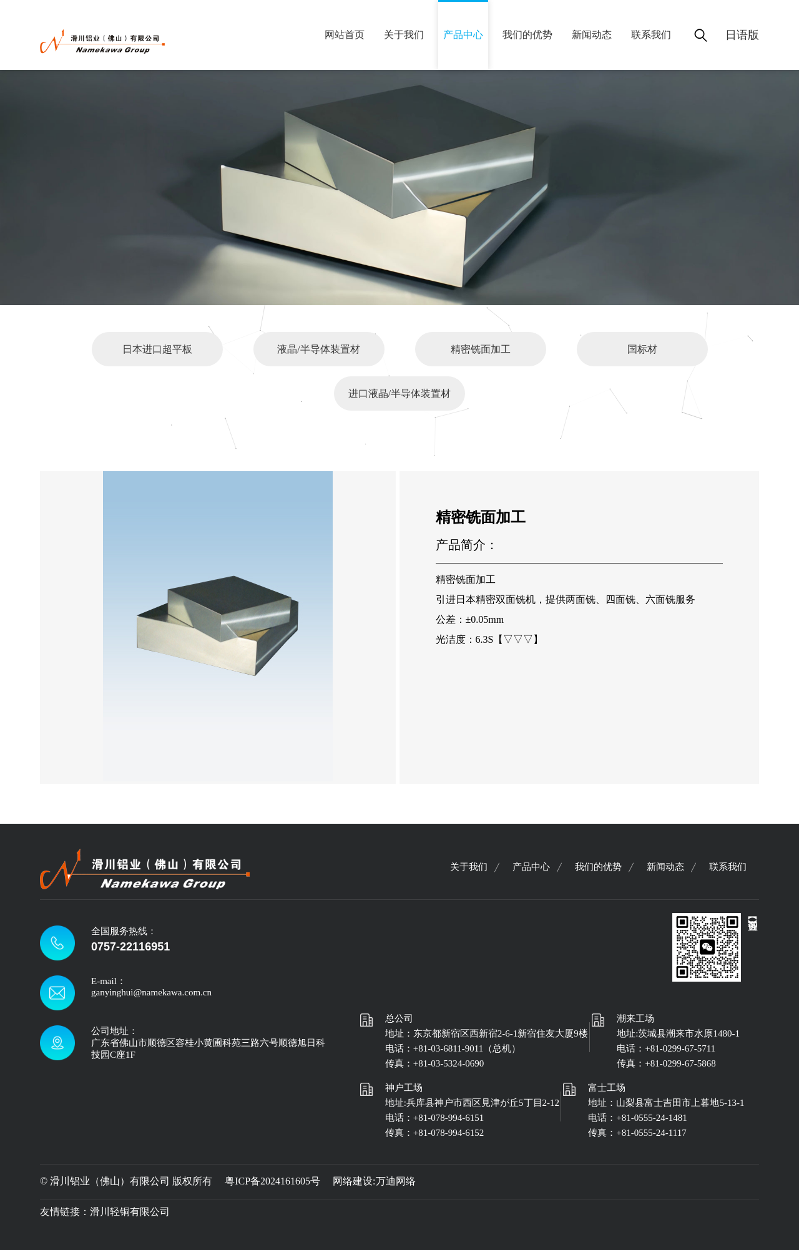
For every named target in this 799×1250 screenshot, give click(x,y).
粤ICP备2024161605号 (272, 1181)
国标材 (642, 349)
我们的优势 (527, 34)
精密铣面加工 (481, 349)
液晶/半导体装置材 (318, 349)
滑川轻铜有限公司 (130, 1211)
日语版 (742, 35)
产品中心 (463, 34)
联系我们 (651, 34)
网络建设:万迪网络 (374, 1181)
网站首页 (345, 34)
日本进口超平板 (157, 349)
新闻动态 (592, 34)
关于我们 (404, 34)
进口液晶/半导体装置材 (399, 393)
